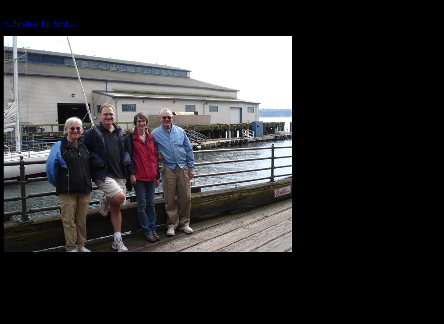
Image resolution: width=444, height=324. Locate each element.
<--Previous (21, 23)
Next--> (65, 23)
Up (45, 23)
